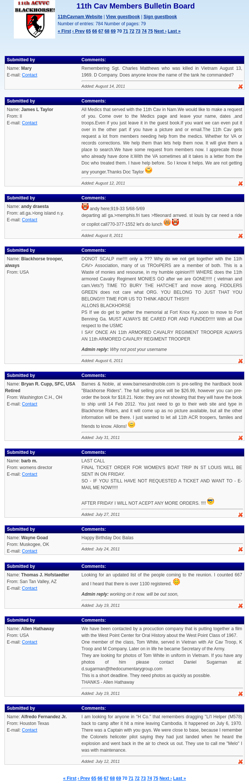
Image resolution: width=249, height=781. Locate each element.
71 (125, 31)
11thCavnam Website (80, 16)
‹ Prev (78, 31)
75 (150, 31)
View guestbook (123, 16)
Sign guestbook (160, 16)
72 (131, 31)
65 (88, 31)
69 (113, 31)
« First (64, 31)
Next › (160, 31)
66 (94, 31)
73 (137, 31)
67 (100, 31)
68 (107, 31)
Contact (29, 75)
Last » (174, 31)
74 (144, 31)
